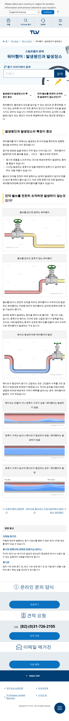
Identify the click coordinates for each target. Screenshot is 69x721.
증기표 (6, 562)
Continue (48, 12)
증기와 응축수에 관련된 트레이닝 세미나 (22, 549)
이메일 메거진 (9, 536)
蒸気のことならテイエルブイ (34, 32)
